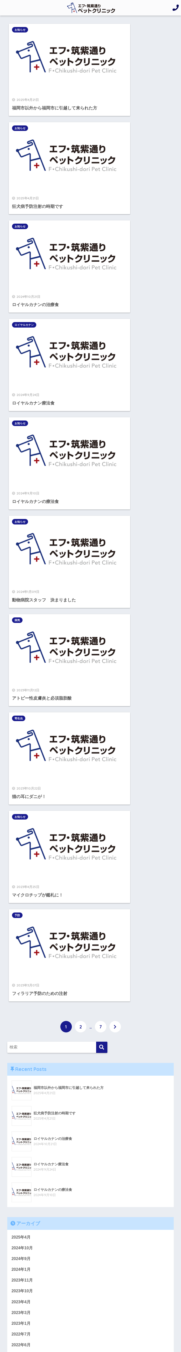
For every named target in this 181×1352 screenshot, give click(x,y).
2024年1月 (21, 652)
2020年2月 (21, 891)
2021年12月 (22, 793)
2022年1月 (21, 782)
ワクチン (20, 1027)
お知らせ (21, 29)
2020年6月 (21, 859)
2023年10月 (22, 673)
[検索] (101, 429)
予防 (101, 324)
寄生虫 (103, 252)
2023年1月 (21, 706)
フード (18, 1005)
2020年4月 (21, 870)
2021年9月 (21, 804)
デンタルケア (24, 994)
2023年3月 (21, 695)
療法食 (18, 1092)
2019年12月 (22, 913)
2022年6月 (21, 728)
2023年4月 (21, 684)
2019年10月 (22, 935)
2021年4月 (21, 815)
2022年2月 (21, 771)
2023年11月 (22, 663)
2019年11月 (22, 924)
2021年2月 (21, 826)
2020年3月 (21, 880)
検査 (16, 1070)
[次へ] (115, 409)
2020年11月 (22, 837)
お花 (16, 983)
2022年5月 (21, 739)
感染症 (18, 1059)
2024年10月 (22, 630)
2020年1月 (21, 902)
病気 (19, 252)
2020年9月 (21, 848)
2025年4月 (21, 619)
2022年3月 (21, 761)
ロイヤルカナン (108, 108)
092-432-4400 (34, 1172)
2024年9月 (21, 641)
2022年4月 (21, 750)
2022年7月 (21, 717)
